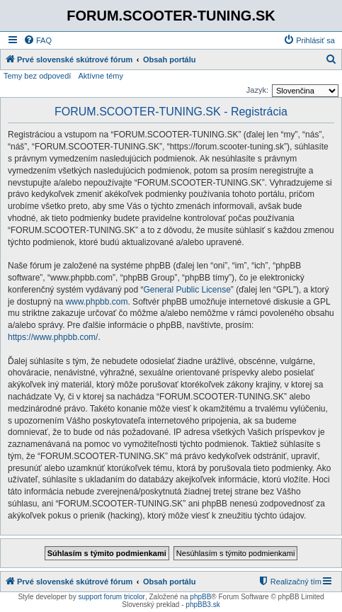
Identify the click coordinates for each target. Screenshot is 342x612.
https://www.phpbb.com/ (53, 337)
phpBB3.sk (203, 604)
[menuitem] (37, 40)
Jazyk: (257, 90)
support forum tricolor (111, 597)
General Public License (186, 290)
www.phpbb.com (96, 302)
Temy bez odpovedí (37, 76)
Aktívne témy (100, 76)
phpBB (200, 597)
